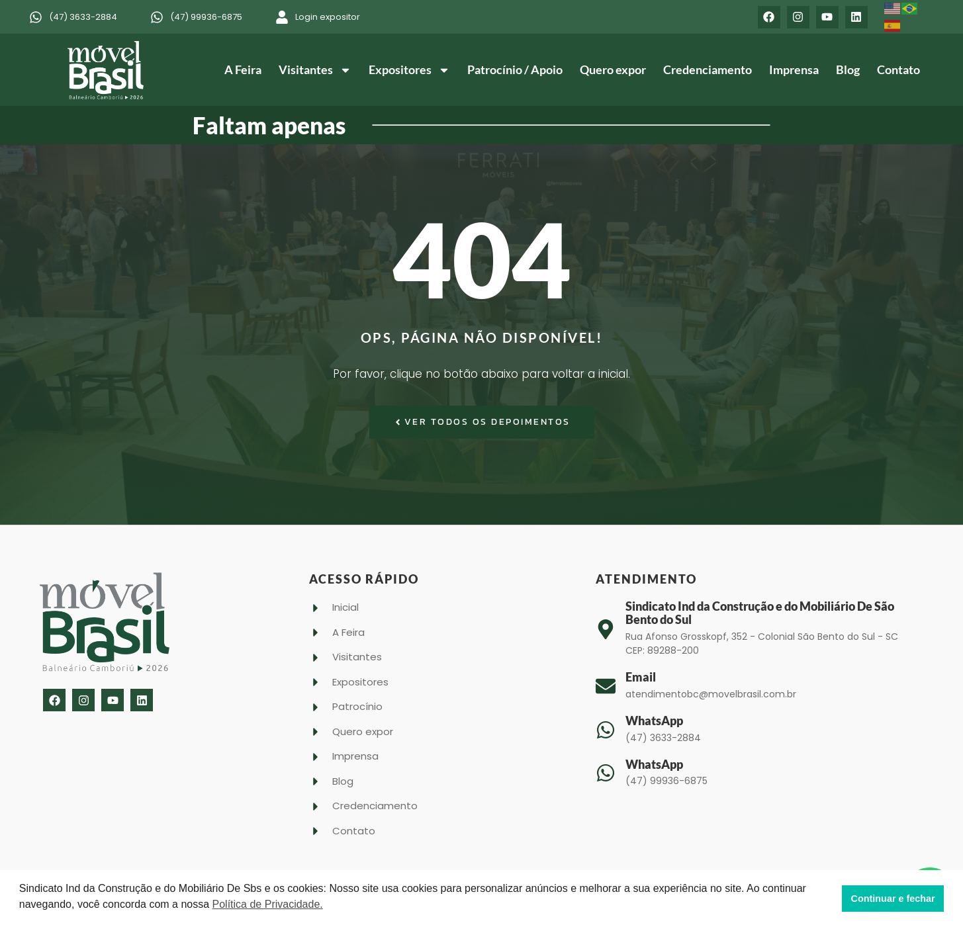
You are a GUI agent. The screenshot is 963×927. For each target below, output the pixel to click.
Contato (898, 69)
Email (640, 677)
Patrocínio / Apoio (515, 69)
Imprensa (794, 69)
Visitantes (315, 70)
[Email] (606, 686)
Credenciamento (707, 69)
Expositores (409, 70)
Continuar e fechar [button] (893, 898)
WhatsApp (654, 720)
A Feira (242, 69)
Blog (848, 69)
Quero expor (613, 69)
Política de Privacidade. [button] (267, 904)
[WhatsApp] (606, 730)
